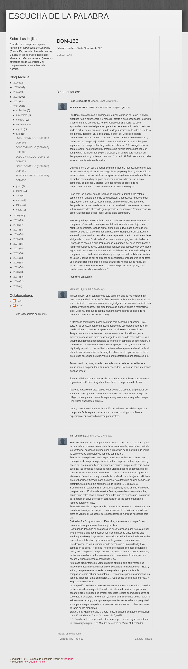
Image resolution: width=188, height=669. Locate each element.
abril (18, 195)
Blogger (42, 314)
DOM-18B (21, 152)
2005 (16, 286)
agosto (20, 129)
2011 (16, 258)
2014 (16, 243)
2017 (16, 229)
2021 (16, 106)
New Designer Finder (35, 661)
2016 (16, 234)
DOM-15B (21, 180)
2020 (16, 215)
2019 (16, 220)
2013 (16, 248)
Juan (19, 305)
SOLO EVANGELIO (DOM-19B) (32, 138)
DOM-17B (21, 161)
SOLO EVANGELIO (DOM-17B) (32, 156)
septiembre (22, 124)
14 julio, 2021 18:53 (97, 435)
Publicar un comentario (69, 633)
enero (19, 209)
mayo (19, 191)
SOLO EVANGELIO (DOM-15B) (32, 175)
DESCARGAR (64, 55)
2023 (16, 96)
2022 (16, 101)
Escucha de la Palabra (59, 16)
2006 (16, 281)
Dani (19, 301)
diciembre (21, 110)
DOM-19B (21, 142)
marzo (20, 200)
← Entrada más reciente (70, 638)
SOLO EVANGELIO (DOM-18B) (32, 147)
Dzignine (68, 659)
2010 (16, 262)
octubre (20, 119)
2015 (16, 239)
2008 (16, 272)
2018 (16, 225)
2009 (16, 267)
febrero (20, 205)
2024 (16, 92)
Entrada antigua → (145, 638)
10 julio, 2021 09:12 (101, 101)
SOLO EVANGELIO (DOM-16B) (32, 166)
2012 (16, 253)
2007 (16, 276)
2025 (16, 87)
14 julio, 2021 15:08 (89, 289)
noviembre (22, 115)
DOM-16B (21, 171)
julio (18, 134)
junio (19, 186)
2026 (16, 82)
